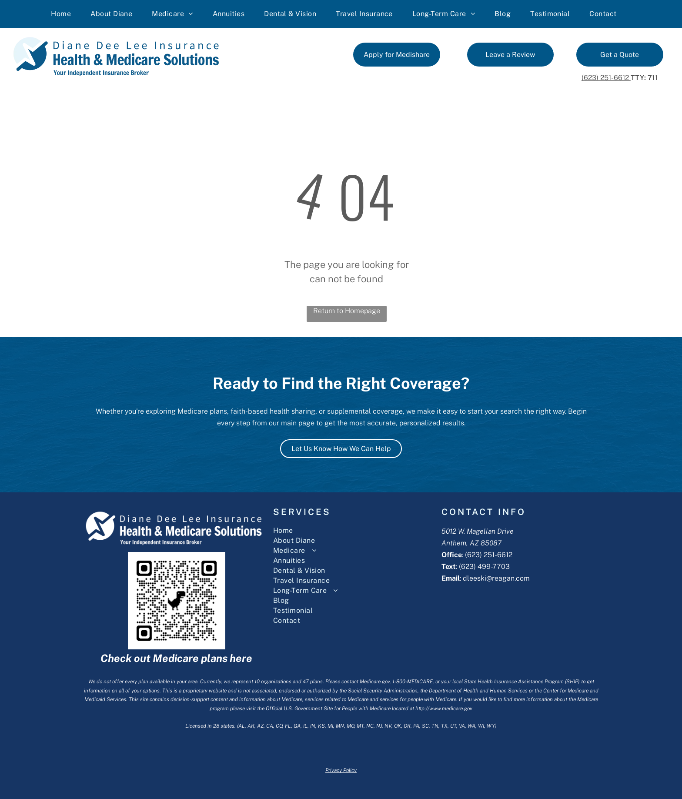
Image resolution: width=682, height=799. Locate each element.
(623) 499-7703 (484, 566)
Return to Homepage (346, 311)
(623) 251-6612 (606, 78)
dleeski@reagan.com (496, 578)
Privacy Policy (341, 770)
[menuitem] (64, 13)
